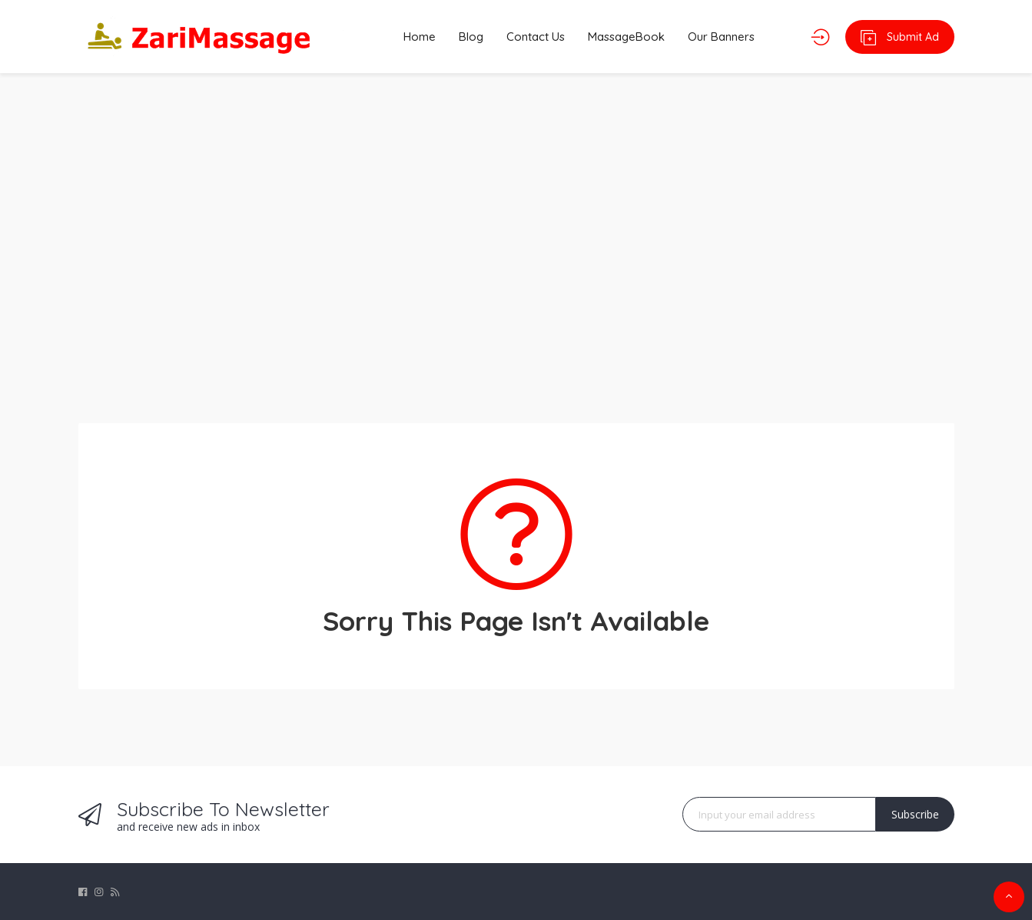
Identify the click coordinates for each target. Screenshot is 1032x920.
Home (419, 36)
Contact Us (535, 36)
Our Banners (721, 36)
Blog (471, 36)
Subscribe (915, 814)
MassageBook (626, 36)
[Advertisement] (516, 238)
